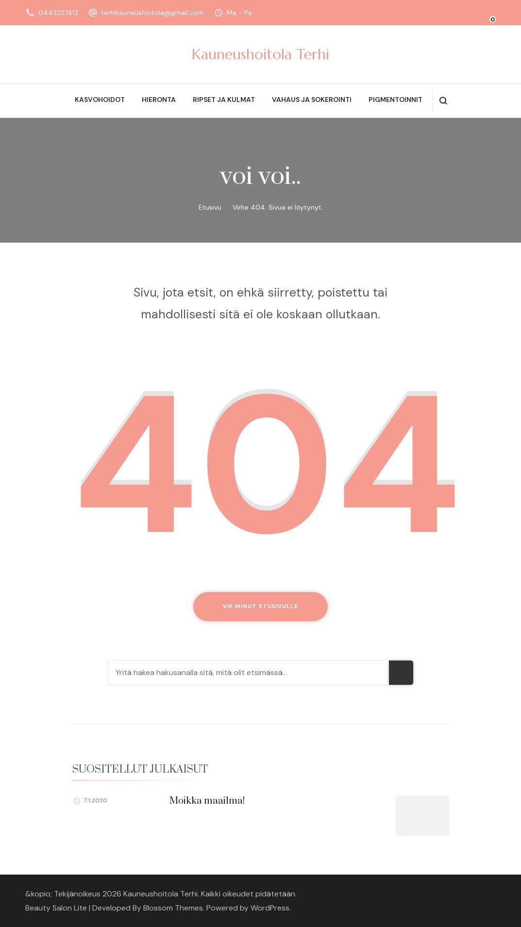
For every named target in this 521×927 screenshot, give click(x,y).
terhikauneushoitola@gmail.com (152, 12)
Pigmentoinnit (395, 99)
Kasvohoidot (100, 99)
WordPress (270, 908)
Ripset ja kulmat (224, 99)
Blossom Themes (173, 908)
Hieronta (159, 99)
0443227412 (58, 12)
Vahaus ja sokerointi (312, 99)
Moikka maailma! (207, 801)
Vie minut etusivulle (260, 606)
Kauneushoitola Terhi (260, 54)
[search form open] (443, 101)
